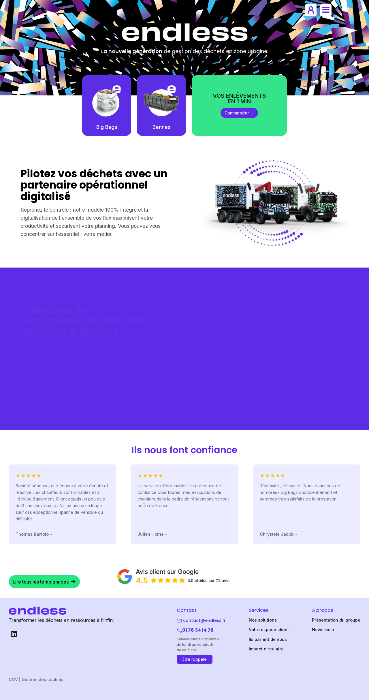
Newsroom (323, 629)
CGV (13, 679)
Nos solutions (263, 620)
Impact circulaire (266, 648)
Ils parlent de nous (268, 639)
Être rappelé (194, 659)
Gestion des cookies (42, 679)
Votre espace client (269, 629)
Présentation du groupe (336, 620)
